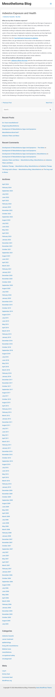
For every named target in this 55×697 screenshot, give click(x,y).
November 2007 (7, 542)
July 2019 (5, 318)
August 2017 (6, 392)
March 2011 (6, 441)
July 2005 (5, 624)
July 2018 (5, 357)
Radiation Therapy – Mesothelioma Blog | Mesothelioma (20, 166)
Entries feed (6, 674)
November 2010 (7, 454)
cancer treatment (7, 639)
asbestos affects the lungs (19, 60)
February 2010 (6, 484)
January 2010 (6, 487)
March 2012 (6, 415)
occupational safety (8, 655)
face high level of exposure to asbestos (26, 38)
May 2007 (5, 559)
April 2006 (5, 598)
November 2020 (7, 279)
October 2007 (6, 546)
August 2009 (6, 503)
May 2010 (5, 474)
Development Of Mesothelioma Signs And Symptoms (19, 129)
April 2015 (5, 406)
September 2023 (7, 191)
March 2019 (6, 331)
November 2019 (7, 305)
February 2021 (6, 269)
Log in (4, 671)
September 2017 (7, 389)
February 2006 (6, 604)
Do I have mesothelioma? (10, 122)
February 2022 (6, 236)
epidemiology (6, 642)
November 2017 (7, 383)
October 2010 (6, 458)
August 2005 (6, 620)
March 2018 (6, 370)
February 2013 (6, 412)
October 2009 (6, 497)
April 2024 (5, 184)
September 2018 (7, 350)
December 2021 (7, 243)
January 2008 (6, 536)
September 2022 (7, 217)
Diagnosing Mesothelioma (10, 126)
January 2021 (6, 272)
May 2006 (5, 594)
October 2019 (6, 308)
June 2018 (5, 360)
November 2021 (7, 246)
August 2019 (6, 314)
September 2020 (7, 285)
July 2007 (5, 552)
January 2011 (6, 448)
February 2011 (6, 445)
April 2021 (5, 262)
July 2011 (5, 428)
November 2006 (7, 575)
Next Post (50, 102)
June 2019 (5, 321)
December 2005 (7, 611)
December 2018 (7, 340)
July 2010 (5, 467)
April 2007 (5, 562)
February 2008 (6, 533)
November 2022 (7, 210)
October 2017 (6, 386)
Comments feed (7, 677)
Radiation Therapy (46, 166)
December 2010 (7, 451)
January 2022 (6, 239)
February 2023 (6, 204)
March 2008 (6, 529)
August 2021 (6, 256)
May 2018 (5, 363)
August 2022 (6, 220)
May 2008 (5, 526)
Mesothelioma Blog (16, 4)
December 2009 (7, 490)
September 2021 (7, 252)
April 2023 (5, 200)
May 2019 (5, 324)
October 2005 (6, 617)
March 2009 (6, 516)
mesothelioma (6, 652)
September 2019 (7, 311)
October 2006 (6, 578)
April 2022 (5, 233)
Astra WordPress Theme (44, 687)
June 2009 (5, 507)
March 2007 (6, 565)
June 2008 (5, 523)
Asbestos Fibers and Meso (10, 135)
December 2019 (7, 301)
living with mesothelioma (10, 646)
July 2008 (5, 520)
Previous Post (6, 102)
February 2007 (6, 568)
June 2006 (5, 591)
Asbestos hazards (9, 17)
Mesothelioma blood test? (10, 132)
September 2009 (7, 500)
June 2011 (5, 432)
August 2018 (6, 353)
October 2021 (6, 249)
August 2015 (6, 402)
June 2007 (5, 555)
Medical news (6, 649)
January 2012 (6, 419)
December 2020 (7, 275)
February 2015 (6, 409)
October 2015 (6, 399)
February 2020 (6, 295)
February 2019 (6, 334)
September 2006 (7, 581)
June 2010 (5, 471)
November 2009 (7, 494)
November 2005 (7, 614)
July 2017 (5, 396)
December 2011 (7, 422)
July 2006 (5, 588)
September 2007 (7, 549)
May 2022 (5, 230)
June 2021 (5, 259)
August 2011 (6, 425)
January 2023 (6, 207)
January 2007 (6, 572)
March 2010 (6, 480)
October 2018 (6, 347)
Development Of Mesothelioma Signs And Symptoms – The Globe (23, 147)
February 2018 (6, 373)
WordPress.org (7, 680)
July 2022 (5, 223)
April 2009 (5, 513)
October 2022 (6, 213)
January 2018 (6, 376)
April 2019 (5, 327)
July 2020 (5, 292)
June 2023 (5, 197)
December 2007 (7, 539)
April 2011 (5, 438)
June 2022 (5, 226)
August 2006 (6, 585)
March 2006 (6, 601)
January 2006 (6, 607)
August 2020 (6, 288)
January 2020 (6, 298)
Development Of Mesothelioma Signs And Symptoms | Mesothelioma (24, 154)
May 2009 (5, 510)
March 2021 (6, 266)
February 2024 (6, 187)
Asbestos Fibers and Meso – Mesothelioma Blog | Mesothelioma (22, 160)
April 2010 (5, 477)
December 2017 (7, 379)
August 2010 (6, 464)
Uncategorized (6, 659)
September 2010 (7, 461)
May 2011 (5, 435)
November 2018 (7, 344)
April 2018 (5, 366)
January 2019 (6, 337)
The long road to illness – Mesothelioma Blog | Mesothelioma (21, 169)
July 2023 (5, 194)
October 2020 (6, 282)
